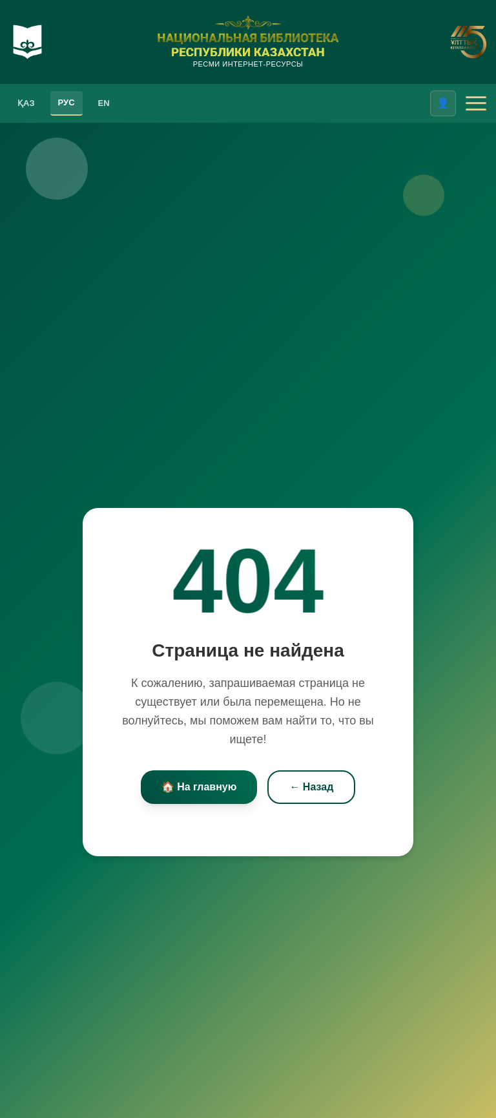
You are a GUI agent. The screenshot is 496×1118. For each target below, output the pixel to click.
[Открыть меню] (476, 103)
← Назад (311, 786)
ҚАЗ (26, 103)
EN (104, 103)
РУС (66, 102)
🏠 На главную (199, 786)
